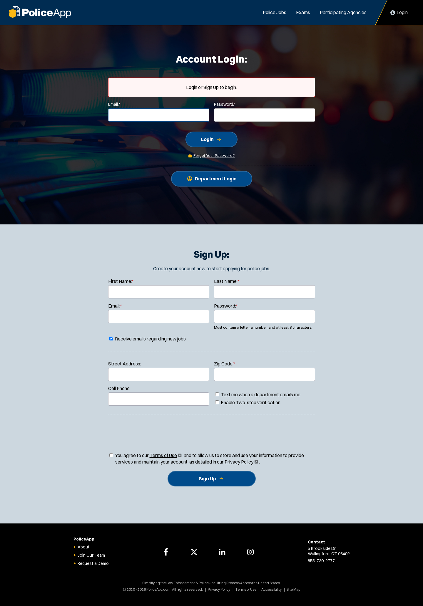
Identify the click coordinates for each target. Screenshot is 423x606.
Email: (114, 104)
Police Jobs (274, 12)
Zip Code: (224, 364)
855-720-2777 (321, 560)
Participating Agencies (343, 12)
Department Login (216, 179)
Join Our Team (91, 555)
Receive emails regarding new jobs (147, 339)
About (84, 547)
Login (207, 139)
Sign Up (207, 478)
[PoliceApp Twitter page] (194, 552)
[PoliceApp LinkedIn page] (222, 552)
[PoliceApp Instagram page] (250, 552)
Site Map (293, 589)
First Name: (121, 281)
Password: (224, 104)
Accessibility (271, 589)
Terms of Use (165, 455)
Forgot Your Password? (214, 155)
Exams (303, 12)
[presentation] (211, 435)
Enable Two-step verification (247, 402)
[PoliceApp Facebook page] (166, 552)
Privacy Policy (241, 462)
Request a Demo (93, 563)
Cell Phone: (119, 388)
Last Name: (226, 281)
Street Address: (124, 364)
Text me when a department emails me (257, 394)
